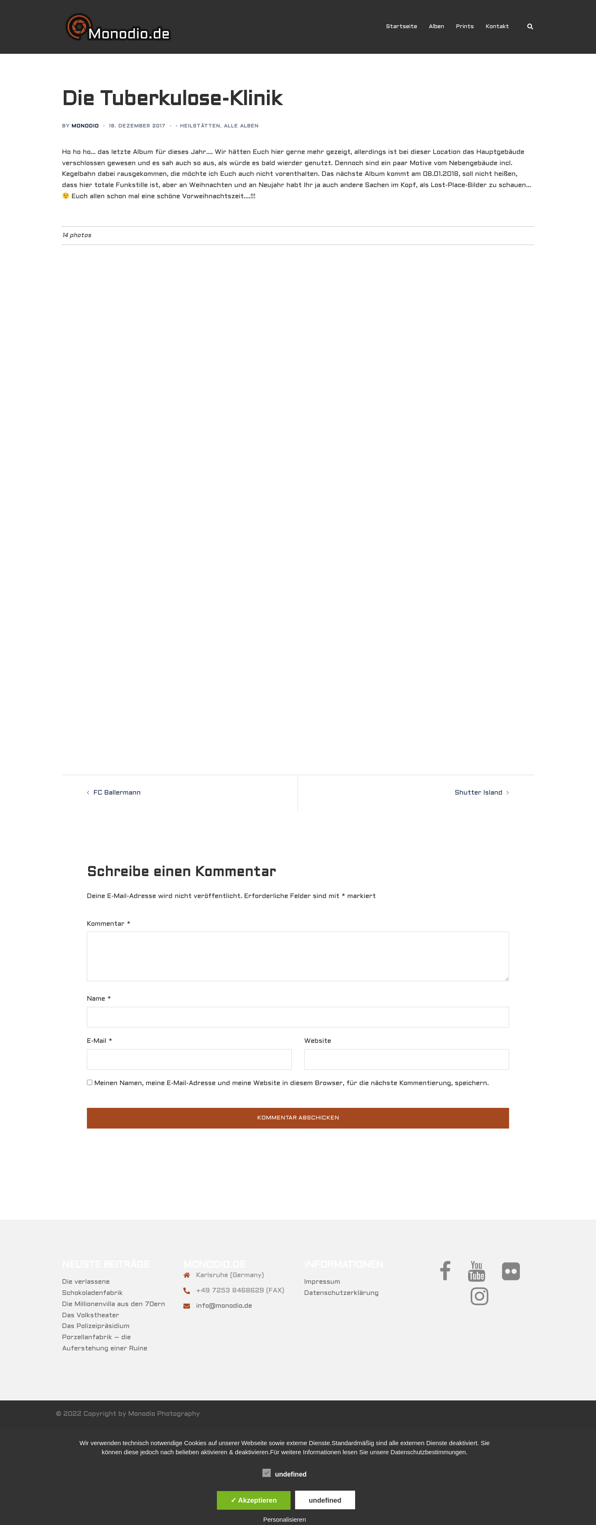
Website (317, 1041)
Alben (436, 26)
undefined (284, 1473)
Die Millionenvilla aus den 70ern (113, 1304)
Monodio (85, 126)
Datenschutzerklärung (341, 1293)
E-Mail (99, 1041)
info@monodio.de (224, 1306)
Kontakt (497, 26)
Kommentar (108, 924)
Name (99, 999)
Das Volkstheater (90, 1315)
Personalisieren (284, 1519)
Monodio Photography (164, 1414)
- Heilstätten (197, 126)
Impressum (322, 1282)
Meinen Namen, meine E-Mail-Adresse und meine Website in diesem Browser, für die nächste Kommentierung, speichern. (291, 1083)
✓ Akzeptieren (254, 1500)
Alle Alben (241, 126)
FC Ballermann (117, 793)
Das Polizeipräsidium (96, 1326)
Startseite (401, 26)
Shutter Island (478, 793)
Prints (465, 26)
